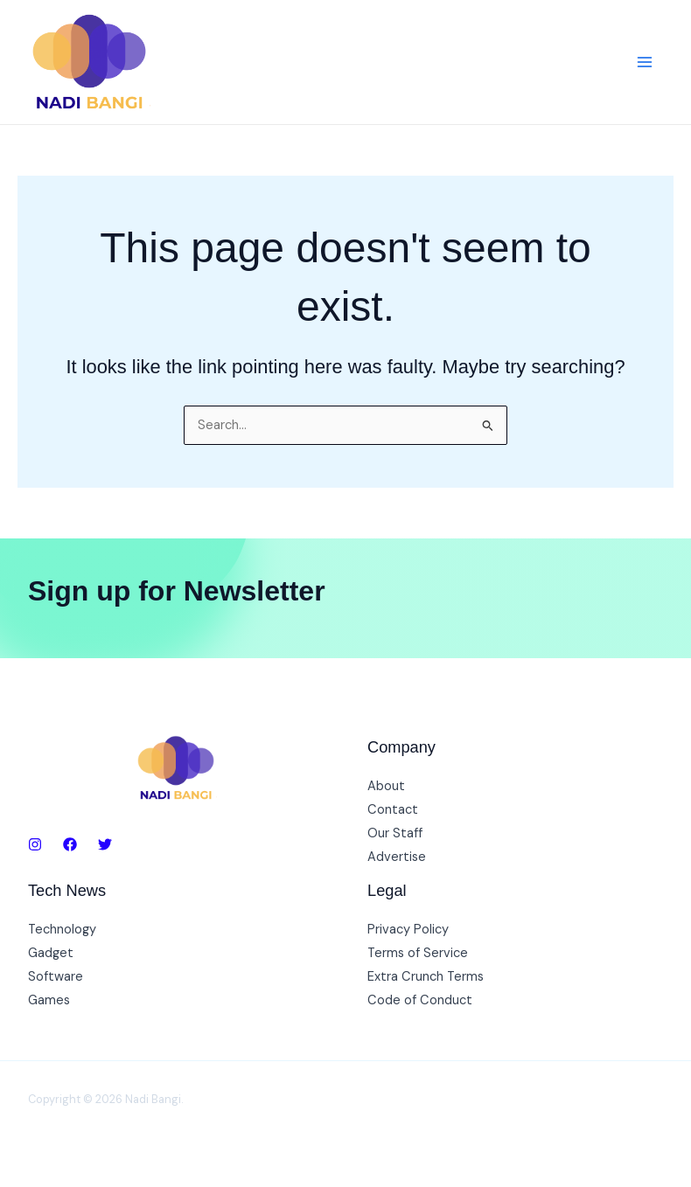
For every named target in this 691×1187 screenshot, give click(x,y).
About (386, 786)
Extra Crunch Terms (425, 976)
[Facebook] (70, 844)
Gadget (50, 953)
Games (49, 1000)
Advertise (396, 857)
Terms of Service (417, 953)
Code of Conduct (419, 1000)
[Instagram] (35, 844)
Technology (62, 929)
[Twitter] (105, 844)
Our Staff (394, 833)
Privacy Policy (408, 929)
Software (55, 976)
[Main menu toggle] (644, 62)
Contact (392, 810)
